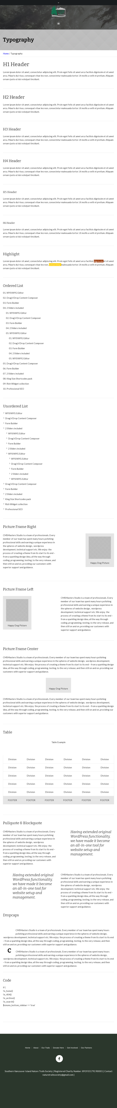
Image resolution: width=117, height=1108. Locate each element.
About (35, 1048)
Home (6, 53)
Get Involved (72, 1048)
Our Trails (46, 1048)
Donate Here (58, 1048)
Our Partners (86, 1048)
